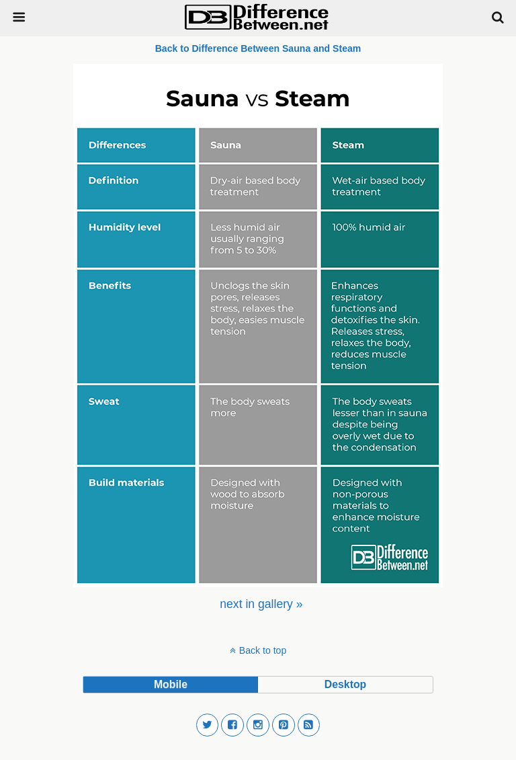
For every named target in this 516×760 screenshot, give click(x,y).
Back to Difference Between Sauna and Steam (258, 48)
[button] (207, 725)
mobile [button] (170, 684)
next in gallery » (261, 604)
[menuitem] (261, 604)
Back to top (262, 650)
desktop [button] (345, 684)
